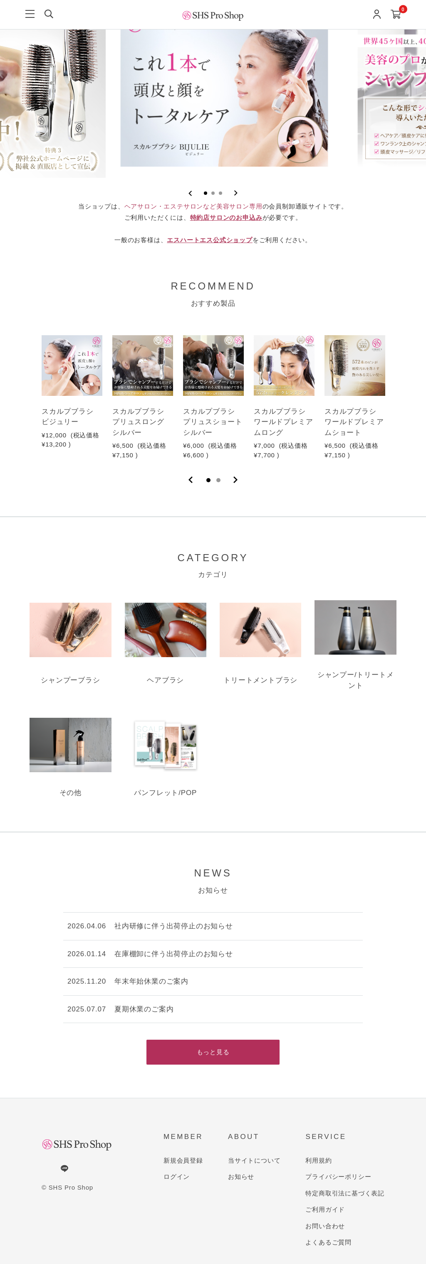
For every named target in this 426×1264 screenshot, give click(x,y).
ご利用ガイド (325, 1209)
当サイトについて (254, 1160)
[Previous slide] (190, 193)
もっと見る (213, 1051)
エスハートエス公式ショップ (209, 239)
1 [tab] (208, 480)
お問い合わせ (325, 1226)
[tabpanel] (72, 392)
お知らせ (241, 1176)
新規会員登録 (183, 1160)
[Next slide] (235, 193)
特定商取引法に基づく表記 (344, 1193)
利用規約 (318, 1160)
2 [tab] (218, 480)
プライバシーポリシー (338, 1176)
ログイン (176, 1176)
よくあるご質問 (328, 1242)
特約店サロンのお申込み (226, 217)
